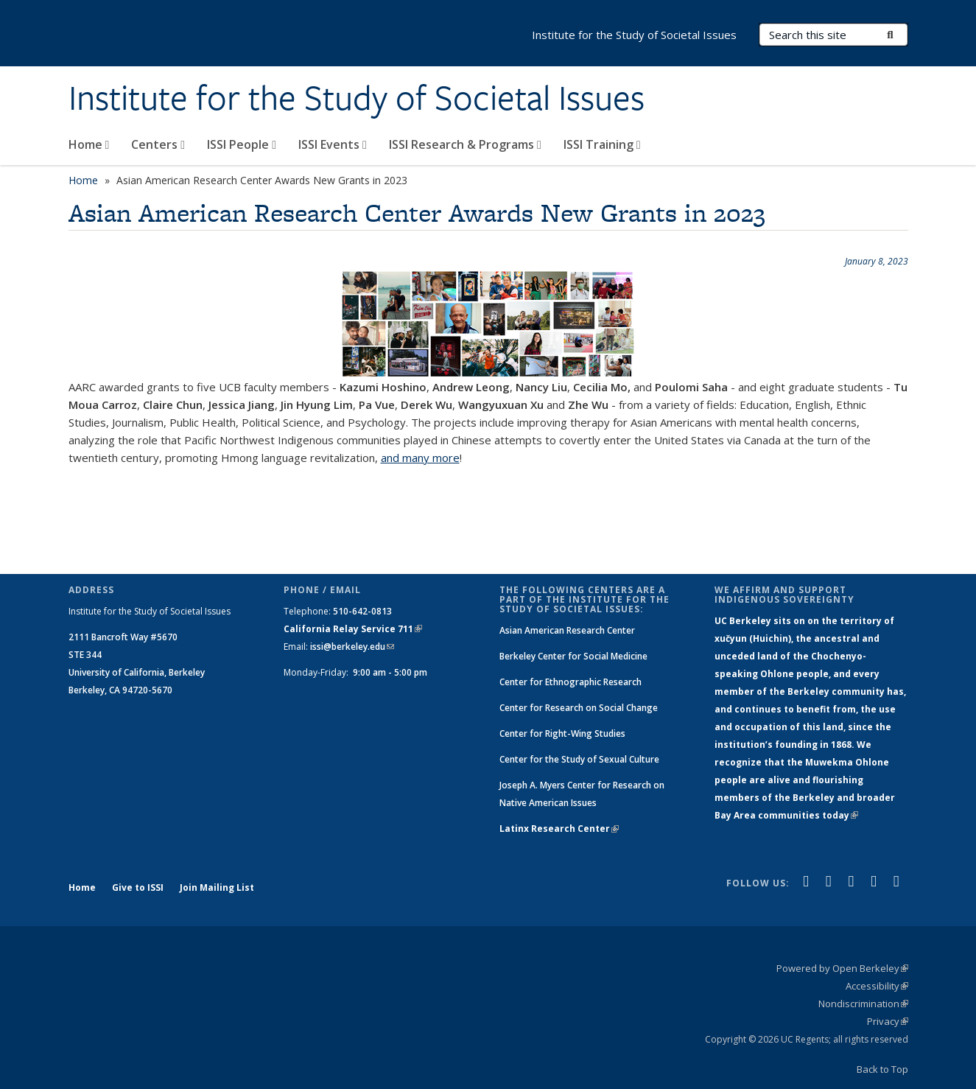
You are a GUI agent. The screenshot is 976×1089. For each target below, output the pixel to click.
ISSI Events (332, 144)
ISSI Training (602, 144)
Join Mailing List (217, 887)
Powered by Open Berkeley (842, 968)
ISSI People (241, 144)
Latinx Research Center (559, 828)
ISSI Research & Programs (465, 144)
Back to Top (882, 1069)
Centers (158, 144)
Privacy (887, 1021)
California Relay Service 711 (353, 629)
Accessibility (877, 985)
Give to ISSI (138, 887)
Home (89, 144)
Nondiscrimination (863, 1003)
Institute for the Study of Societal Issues (357, 98)
